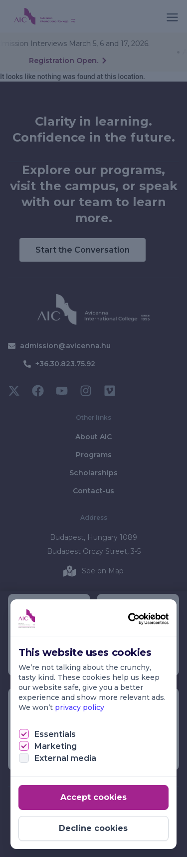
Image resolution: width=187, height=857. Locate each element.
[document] (93, 428)
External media (65, 758)
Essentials (55, 734)
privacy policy (79, 707)
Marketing (55, 746)
